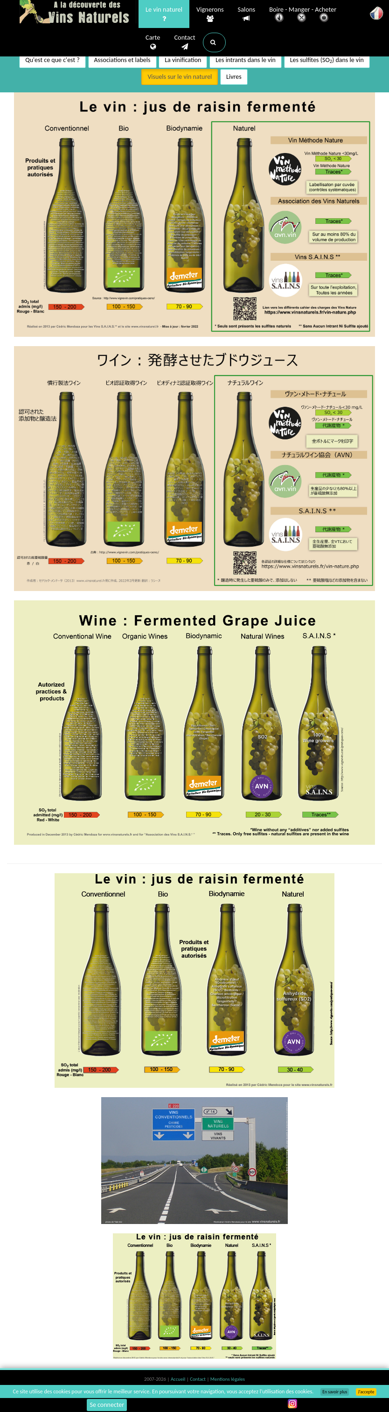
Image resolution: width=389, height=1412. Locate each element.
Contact (184, 42)
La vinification (183, 60)
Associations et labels (122, 60)
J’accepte (366, 1392)
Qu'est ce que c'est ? (52, 60)
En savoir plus (334, 1392)
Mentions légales (227, 1379)
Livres (234, 77)
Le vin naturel (164, 14)
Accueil (179, 1379)
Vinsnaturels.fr (78, 12)
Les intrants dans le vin (245, 60)
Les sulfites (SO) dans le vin (327, 60)
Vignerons (210, 14)
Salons (247, 14)
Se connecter (107, 1405)
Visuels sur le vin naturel (179, 77)
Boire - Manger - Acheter (302, 15)
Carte (153, 42)
